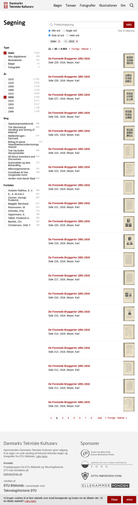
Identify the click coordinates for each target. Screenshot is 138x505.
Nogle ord (70, 30)
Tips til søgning (126, 30)
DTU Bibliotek (14, 485)
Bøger (58, 5)
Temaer (71, 5)
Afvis (129, 499)
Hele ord (72, 35)
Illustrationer (108, 5)
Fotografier (88, 5)
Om (123, 5)
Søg (129, 24)
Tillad (114, 499)
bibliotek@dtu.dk (13, 474)
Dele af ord (56, 35)
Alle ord (54, 30)
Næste (85, 48)
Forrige (75, 48)
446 (100, 418)
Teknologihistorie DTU (20, 490)
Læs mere (41, 456)
